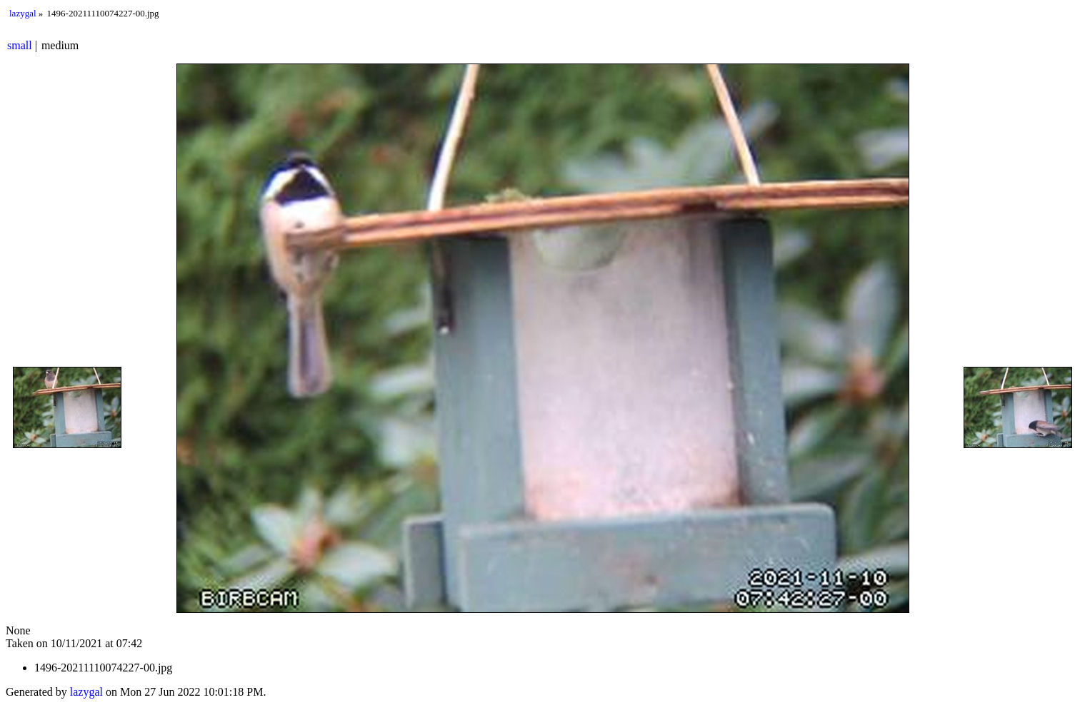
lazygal (22, 13)
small (19, 45)
